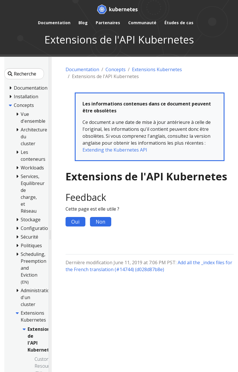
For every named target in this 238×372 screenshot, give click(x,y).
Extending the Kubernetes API (114, 150)
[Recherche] (24, 73)
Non (100, 221)
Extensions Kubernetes (157, 69)
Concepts (115, 69)
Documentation (82, 69)
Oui (75, 221)
